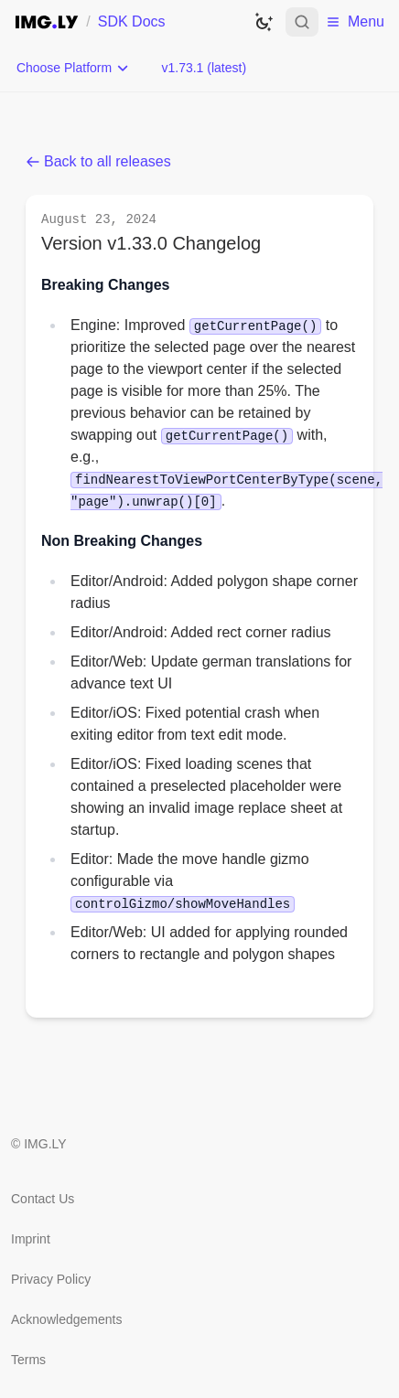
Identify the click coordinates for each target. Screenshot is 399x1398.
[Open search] (302, 22)
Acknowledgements (66, 1319)
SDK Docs (132, 21)
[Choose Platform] (73, 67)
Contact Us (42, 1198)
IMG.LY (45, 1144)
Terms (28, 1359)
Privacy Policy (51, 1279)
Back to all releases (98, 161)
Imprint (30, 1239)
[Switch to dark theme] (263, 22)
